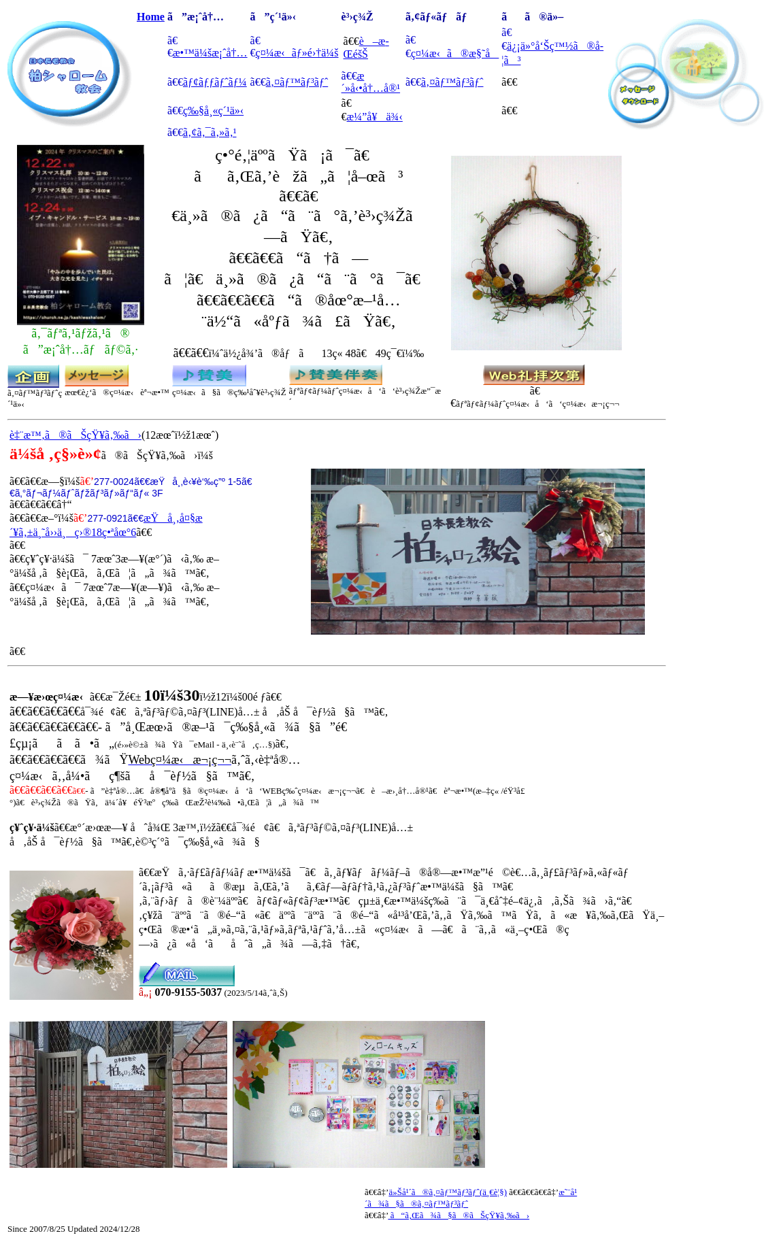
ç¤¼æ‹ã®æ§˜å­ (455, 53)
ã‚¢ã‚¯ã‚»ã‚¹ (210, 132)
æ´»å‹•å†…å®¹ (371, 82)
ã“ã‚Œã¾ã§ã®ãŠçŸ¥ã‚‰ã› (458, 1215)
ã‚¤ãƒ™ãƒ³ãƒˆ (297, 82)
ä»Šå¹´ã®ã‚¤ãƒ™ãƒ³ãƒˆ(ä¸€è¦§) (447, 1192)
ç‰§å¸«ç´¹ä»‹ (213, 110)
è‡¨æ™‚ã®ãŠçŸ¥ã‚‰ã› (75, 435)
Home (151, 16)
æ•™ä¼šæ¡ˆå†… (210, 52)
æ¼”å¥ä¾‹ (375, 116)
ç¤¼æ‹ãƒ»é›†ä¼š (297, 52)
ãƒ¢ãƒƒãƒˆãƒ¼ (215, 82)
